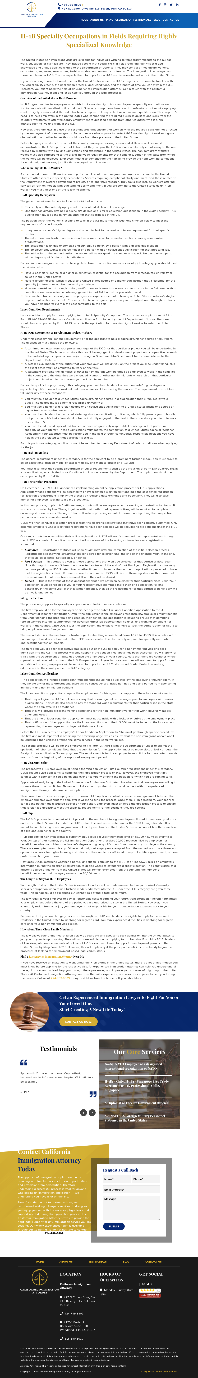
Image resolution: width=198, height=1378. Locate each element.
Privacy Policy (147, 1371)
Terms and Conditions (167, 1371)
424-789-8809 (71, 4)
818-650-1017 (72, 1338)
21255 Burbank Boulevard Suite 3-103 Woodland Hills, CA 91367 (77, 1326)
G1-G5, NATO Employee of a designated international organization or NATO (133, 1066)
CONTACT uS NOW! (78, 1021)
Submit (113, 1226)
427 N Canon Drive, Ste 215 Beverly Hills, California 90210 (78, 1301)
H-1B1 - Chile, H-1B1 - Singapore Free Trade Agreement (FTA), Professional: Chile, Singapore (137, 1085)
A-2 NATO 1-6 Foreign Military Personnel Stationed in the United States (135, 1118)
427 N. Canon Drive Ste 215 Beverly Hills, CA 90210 (97, 8)
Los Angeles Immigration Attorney (51, 956)
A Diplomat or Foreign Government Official (136, 1103)
